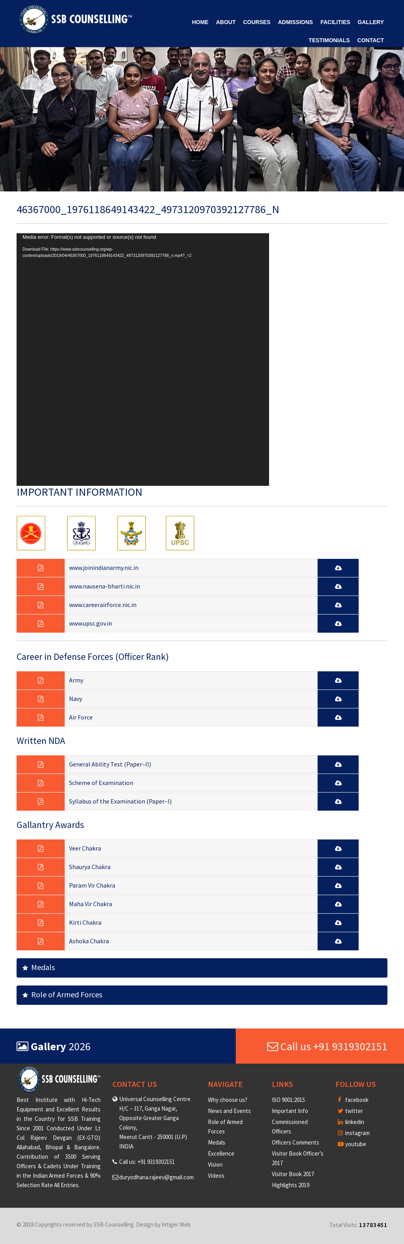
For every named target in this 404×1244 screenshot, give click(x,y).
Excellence (221, 1153)
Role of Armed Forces (62, 994)
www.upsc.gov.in (90, 623)
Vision (215, 1164)
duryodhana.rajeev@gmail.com (156, 1177)
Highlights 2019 (290, 1185)
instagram (354, 1133)
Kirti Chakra (85, 922)
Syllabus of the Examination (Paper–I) (120, 801)
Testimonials (329, 40)
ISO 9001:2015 (288, 1099)
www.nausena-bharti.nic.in (104, 586)
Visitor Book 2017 (293, 1174)
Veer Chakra (85, 848)
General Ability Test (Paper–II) (110, 764)
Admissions (295, 22)
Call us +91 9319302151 (327, 1046)
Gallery (371, 22)
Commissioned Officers (290, 1126)
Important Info (290, 1111)
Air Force (81, 717)
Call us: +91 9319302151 (147, 1161)
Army (76, 680)
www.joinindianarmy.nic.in (103, 567)
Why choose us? (227, 1099)
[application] (143, 359)
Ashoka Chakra (89, 941)
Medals (38, 967)
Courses (256, 22)
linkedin (351, 1122)
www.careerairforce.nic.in (103, 605)
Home (200, 22)
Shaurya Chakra (89, 867)
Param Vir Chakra (92, 885)
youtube (352, 1144)
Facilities (335, 22)
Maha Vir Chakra (90, 904)
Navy (75, 699)
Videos (216, 1175)
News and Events (229, 1111)
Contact (370, 40)
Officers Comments (295, 1142)
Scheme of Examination (101, 783)
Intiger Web (176, 1224)
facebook (353, 1099)
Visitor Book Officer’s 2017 (298, 1158)
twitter (350, 1111)
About (226, 22)
